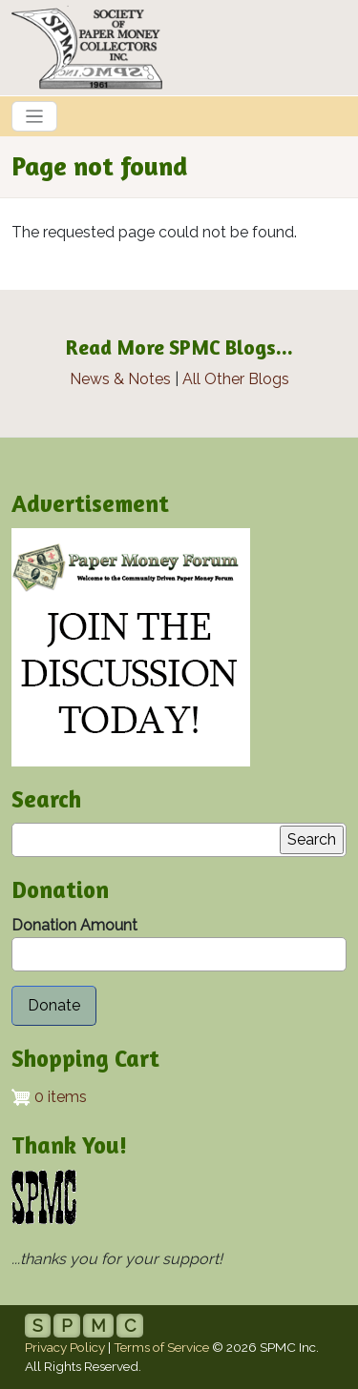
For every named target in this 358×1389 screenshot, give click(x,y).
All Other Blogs (235, 379)
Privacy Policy (65, 1347)
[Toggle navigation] (34, 116)
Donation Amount (74, 925)
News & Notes (120, 379)
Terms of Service (161, 1347)
